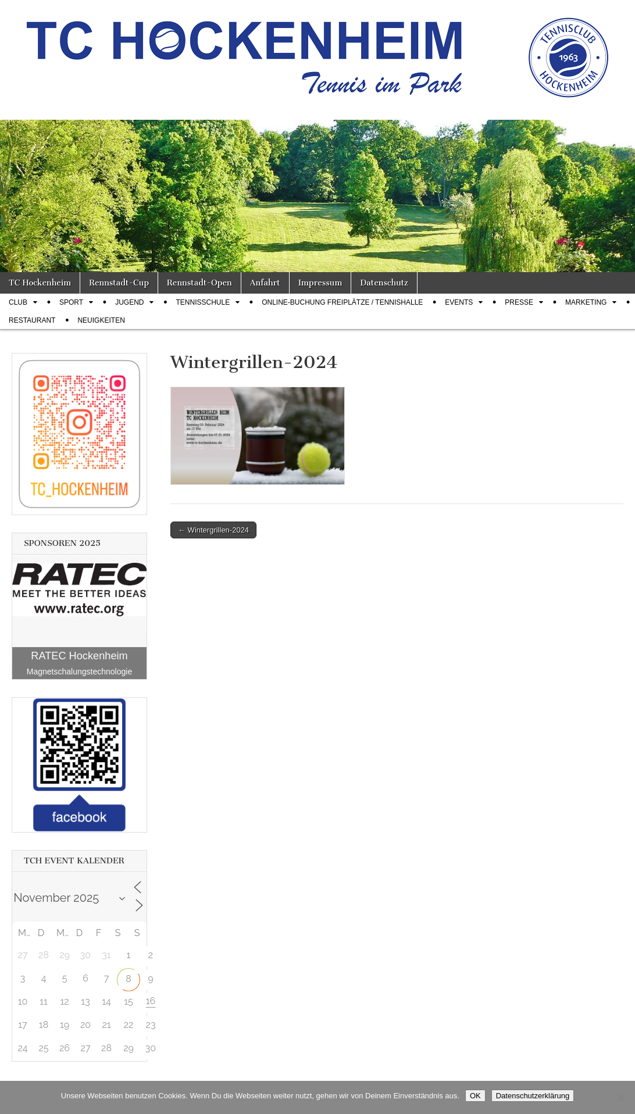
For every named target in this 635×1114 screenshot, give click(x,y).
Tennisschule (203, 302)
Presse (519, 302)
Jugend (129, 302)
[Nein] (620, 1098)
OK (475, 1095)
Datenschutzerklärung (532, 1095)
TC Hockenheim (40, 283)
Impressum (320, 283)
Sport (71, 302)
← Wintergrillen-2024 (213, 530)
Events (459, 302)
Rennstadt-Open (199, 283)
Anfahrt (265, 283)
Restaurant (32, 320)
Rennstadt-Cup (119, 283)
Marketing (586, 302)
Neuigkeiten (100, 320)
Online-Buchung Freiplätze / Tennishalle (342, 302)
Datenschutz (384, 283)
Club (18, 302)
